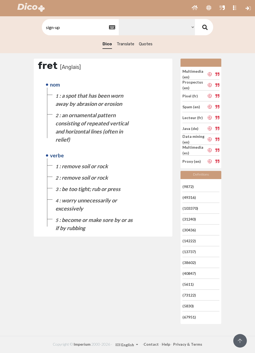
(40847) (189, 273)
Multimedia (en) (192, 74)
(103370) (190, 208)
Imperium (82, 344)
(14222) (189, 240)
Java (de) (190, 128)
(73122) (189, 295)
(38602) (189, 262)
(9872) (188, 186)
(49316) (189, 197)
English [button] (125, 344)
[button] (195, 8)
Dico (107, 44)
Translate (125, 44)
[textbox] (80, 27)
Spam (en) (191, 106)
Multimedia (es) (192, 150)
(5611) (188, 284)
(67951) (189, 316)
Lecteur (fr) (192, 117)
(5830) (188, 306)
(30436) (189, 230)
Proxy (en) (191, 161)
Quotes (146, 44)
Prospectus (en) (192, 85)
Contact (151, 344)
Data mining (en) (193, 139)
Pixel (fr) (190, 96)
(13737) (189, 251)
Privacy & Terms (187, 344)
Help (166, 344)
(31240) (189, 219)
